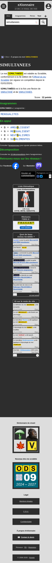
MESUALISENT (20, 132)
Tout (32, 245)
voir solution (26, 228)
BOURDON (30, 305)
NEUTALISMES (20, 135)
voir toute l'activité (34, 295)
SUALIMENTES (20, 139)
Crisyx (16, 253)
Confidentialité (26, 521)
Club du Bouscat (19, 260)
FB (25, 547)
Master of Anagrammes (21, 268)
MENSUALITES (9, 114)
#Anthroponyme (28, 340)
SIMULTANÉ (7, 92)
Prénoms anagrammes (25, 270)
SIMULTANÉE (25, 92)
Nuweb (31, 557)
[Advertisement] (26, 39)
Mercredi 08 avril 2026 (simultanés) (25, 262)
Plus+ (36, 245)
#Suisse (25, 320)
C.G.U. (26, 511)
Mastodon (32, 547)
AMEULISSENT (20, 128)
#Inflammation (25, 349)
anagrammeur (14, 146)
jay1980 (16, 240)
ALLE (24, 248)
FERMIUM (17, 344)
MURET (29, 327)
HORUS (21, 334)
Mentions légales (26, 501)
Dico (7, 57)
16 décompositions (18, 155)
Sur (9, 166)
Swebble (16, 275)
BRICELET (23, 312)
